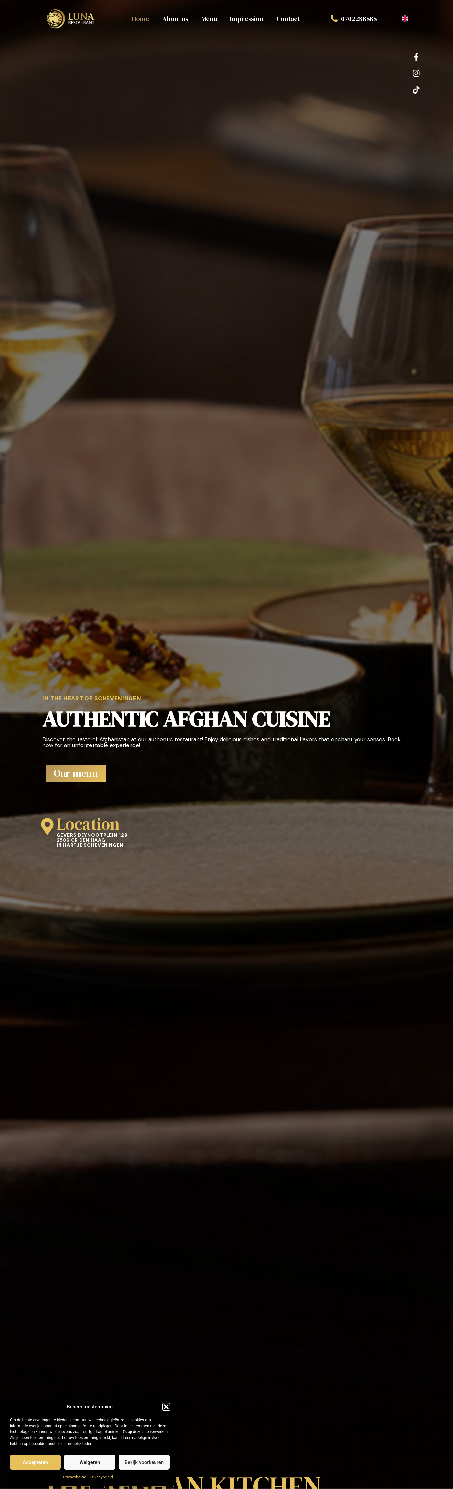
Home (140, 18)
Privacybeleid (74, 1477)
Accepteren (35, 1462)
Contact (288, 18)
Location (88, 824)
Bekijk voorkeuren (144, 1462)
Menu (209, 18)
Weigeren (90, 1462)
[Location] (47, 826)
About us (175, 18)
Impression (246, 18)
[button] (166, 1407)
